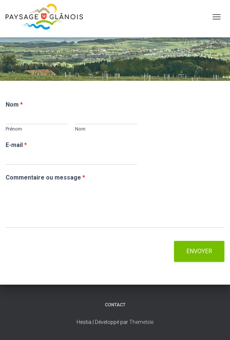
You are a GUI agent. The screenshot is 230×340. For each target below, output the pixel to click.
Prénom (14, 129)
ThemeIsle (141, 322)
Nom (14, 104)
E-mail (16, 144)
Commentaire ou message (45, 177)
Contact (115, 304)
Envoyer (199, 251)
